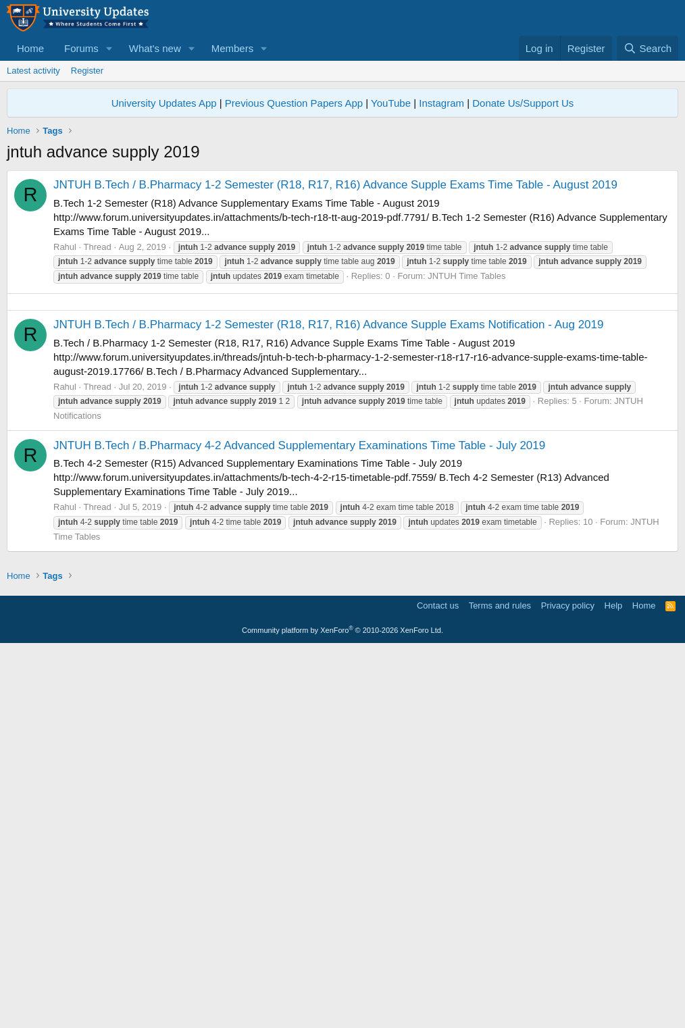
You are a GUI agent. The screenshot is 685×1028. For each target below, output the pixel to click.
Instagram (441, 103)
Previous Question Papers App (294, 103)
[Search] (647, 48)
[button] (109, 48)
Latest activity (33, 71)
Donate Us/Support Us (523, 103)
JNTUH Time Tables (466, 276)
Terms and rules (500, 984)
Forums (81, 48)
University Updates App (164, 103)
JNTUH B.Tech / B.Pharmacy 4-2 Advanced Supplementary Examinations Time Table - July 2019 (299, 634)
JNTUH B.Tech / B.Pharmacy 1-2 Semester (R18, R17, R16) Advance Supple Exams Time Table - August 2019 (335, 184)
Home (30, 48)
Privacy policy (567, 984)
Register (87, 71)
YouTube (391, 103)
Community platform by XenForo (342, 1008)
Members (232, 48)
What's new (155, 48)
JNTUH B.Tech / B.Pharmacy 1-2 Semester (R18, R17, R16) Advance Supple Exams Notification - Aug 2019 (328, 513)
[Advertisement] (342, 396)
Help (614, 984)
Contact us (438, 984)
